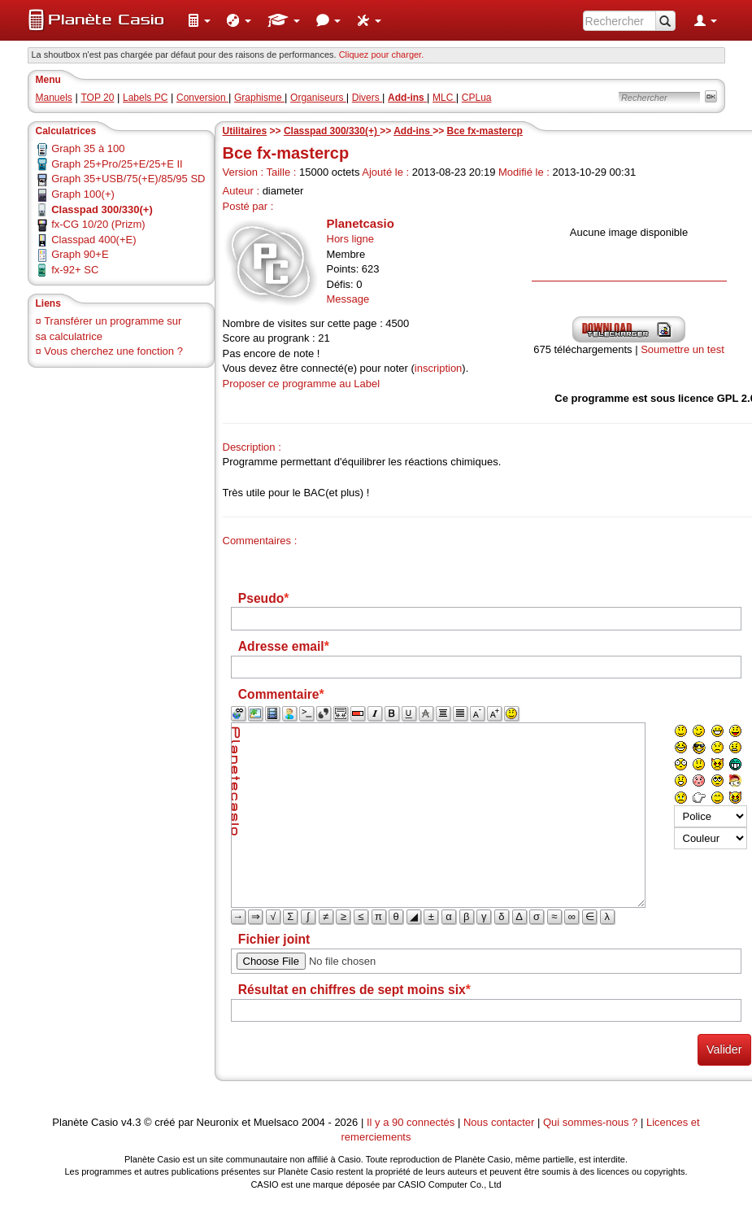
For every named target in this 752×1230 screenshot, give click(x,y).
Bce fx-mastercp (485, 131)
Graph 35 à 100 (87, 148)
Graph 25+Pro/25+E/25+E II (117, 164)
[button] (199, 20)
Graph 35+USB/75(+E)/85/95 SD (128, 178)
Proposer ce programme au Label (301, 383)
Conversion (202, 97)
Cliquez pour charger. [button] (381, 54)
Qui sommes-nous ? (590, 1122)
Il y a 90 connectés (412, 1122)
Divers (367, 97)
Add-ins (413, 131)
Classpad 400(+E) (93, 239)
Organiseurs (318, 97)
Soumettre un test (682, 349)
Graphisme (259, 97)
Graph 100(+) (83, 194)
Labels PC (145, 97)
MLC (444, 97)
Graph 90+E (79, 254)
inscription (439, 368)
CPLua (477, 97)
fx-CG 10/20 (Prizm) (98, 224)
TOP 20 (97, 97)
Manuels (54, 97)
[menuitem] (199, 20)
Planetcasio (360, 223)
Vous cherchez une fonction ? (113, 351)
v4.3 (131, 1122)
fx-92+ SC (74, 270)
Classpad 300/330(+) (332, 131)
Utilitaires (245, 131)
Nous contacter (498, 1122)
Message (348, 299)
